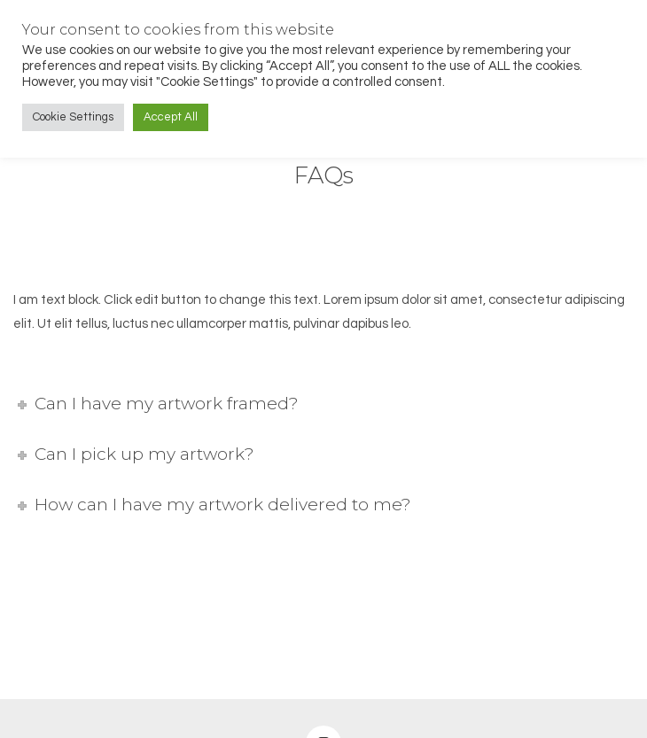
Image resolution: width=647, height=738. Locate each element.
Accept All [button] (171, 117)
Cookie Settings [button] (73, 117)
